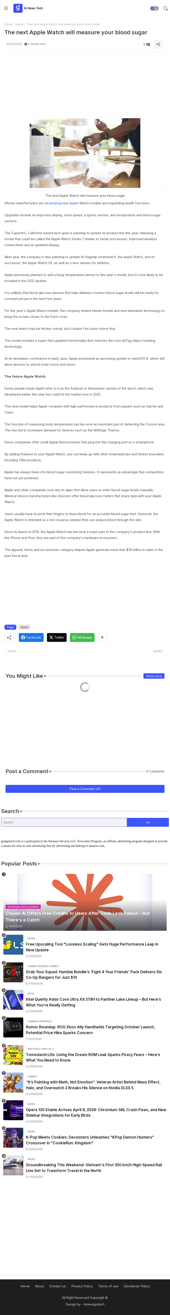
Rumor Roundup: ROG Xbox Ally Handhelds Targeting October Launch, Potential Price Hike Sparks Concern (90, 1030)
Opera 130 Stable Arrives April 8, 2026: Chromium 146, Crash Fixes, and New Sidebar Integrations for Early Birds (96, 1113)
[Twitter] (57, 637)
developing (52, 203)
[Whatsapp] (82, 637)
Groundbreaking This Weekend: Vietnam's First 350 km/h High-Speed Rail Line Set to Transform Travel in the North (94, 1168)
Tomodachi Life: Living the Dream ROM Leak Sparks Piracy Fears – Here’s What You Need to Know (93, 1057)
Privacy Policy (82, 1286)
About (39, 1286)
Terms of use (108, 1286)
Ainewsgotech (94, 1304)
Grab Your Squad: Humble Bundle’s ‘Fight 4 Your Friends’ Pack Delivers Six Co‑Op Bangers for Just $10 (94, 975)
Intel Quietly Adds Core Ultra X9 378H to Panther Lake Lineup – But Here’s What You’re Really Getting (93, 1002)
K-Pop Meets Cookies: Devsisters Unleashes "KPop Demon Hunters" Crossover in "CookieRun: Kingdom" (90, 1140)
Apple (19, 24)
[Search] (64, 822)
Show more (154, 676)
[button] (154, 8)
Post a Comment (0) (85, 789)
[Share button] (102, 637)
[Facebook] (31, 637)
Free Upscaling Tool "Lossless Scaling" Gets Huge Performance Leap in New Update (92, 947)
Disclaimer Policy (137, 1286)
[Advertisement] (85, 86)
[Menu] (6, 8)
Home (8, 24)
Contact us (57, 1286)
